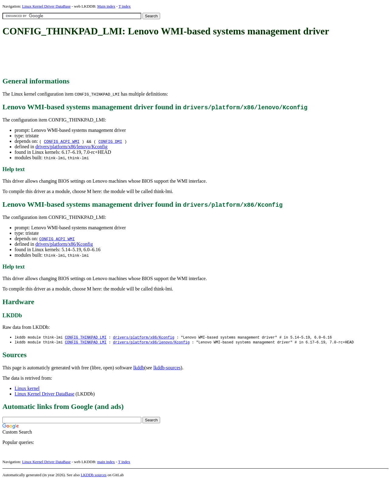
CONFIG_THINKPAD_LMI (86, 337)
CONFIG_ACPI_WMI (61, 141)
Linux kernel (27, 389)
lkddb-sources (167, 368)
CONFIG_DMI (110, 141)
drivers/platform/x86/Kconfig (64, 244)
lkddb (138, 368)
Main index (106, 6)
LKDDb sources (94, 475)
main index (106, 462)
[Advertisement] (113, 57)
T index (124, 6)
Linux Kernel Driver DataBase (46, 6)
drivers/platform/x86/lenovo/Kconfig (71, 146)
